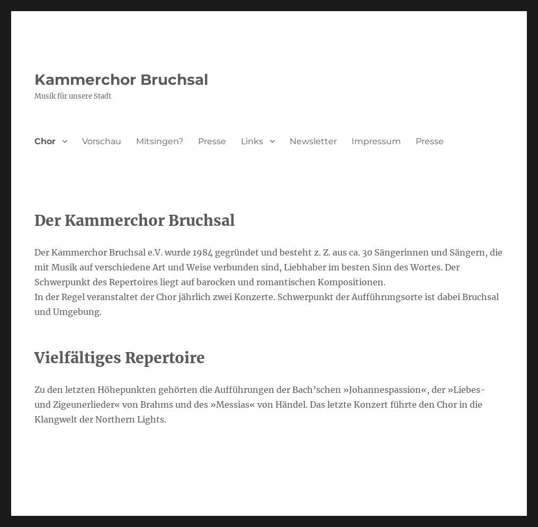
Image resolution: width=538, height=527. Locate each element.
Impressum (376, 141)
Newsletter (313, 141)
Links (252, 141)
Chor (45, 141)
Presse (212, 141)
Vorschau (101, 141)
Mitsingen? (159, 141)
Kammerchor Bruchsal (121, 80)
